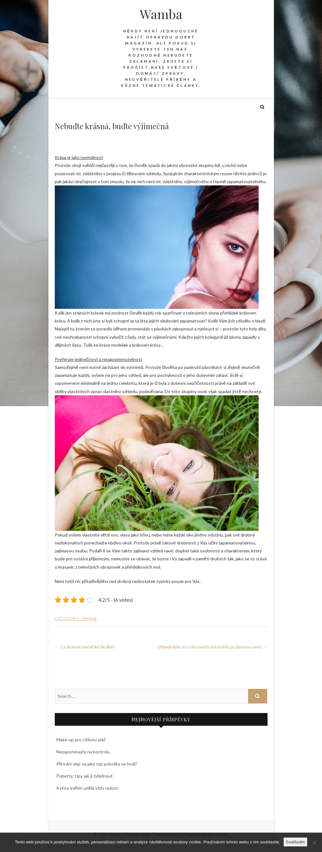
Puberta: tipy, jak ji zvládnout (84, 776)
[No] (314, 842)
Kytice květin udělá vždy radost (87, 788)
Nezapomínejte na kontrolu (83, 751)
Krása (90, 618)
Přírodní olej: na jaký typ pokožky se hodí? (97, 763)
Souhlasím (295, 841)
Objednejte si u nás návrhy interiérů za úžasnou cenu (213, 646)
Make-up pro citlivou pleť (80, 739)
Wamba (161, 14)
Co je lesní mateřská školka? (85, 646)
